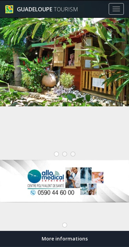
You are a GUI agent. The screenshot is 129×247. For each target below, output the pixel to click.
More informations (65, 238)
